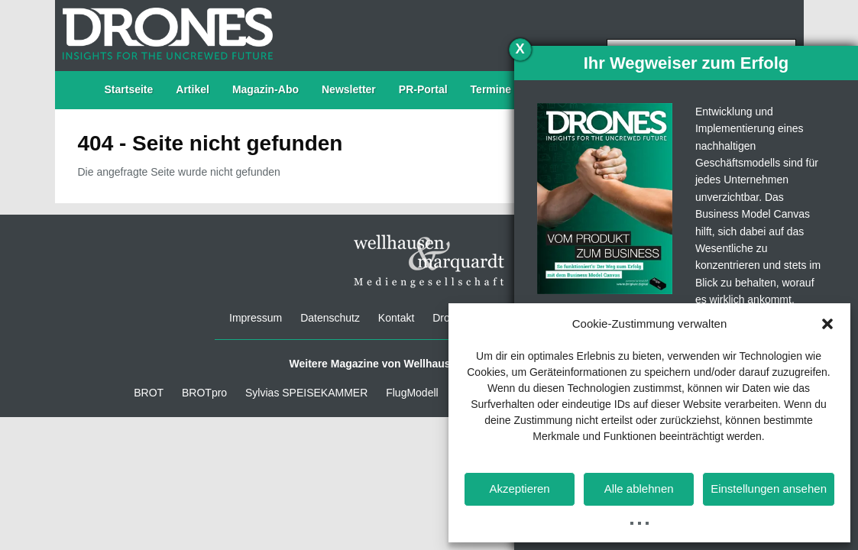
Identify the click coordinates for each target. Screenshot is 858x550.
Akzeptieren (519, 488)
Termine (491, 89)
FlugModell (412, 393)
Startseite (129, 89)
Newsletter (349, 89)
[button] (827, 324)
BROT (149, 393)
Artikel (192, 89)
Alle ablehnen (639, 488)
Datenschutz (330, 318)
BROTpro (204, 393)
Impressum (255, 318)
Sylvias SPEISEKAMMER (306, 393)
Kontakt (396, 318)
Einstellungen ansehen (769, 488)
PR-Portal (423, 89)
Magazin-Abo (265, 89)
